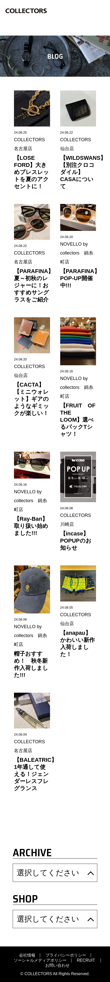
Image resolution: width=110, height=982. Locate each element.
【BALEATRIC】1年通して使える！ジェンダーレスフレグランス (35, 774)
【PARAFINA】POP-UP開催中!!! (80, 278)
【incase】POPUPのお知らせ (75, 540)
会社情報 (27, 955)
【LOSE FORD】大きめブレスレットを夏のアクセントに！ (31, 172)
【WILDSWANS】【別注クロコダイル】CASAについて (83, 172)
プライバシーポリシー (65, 955)
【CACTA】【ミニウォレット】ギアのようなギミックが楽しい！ (31, 399)
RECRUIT (86, 960)
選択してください (48, 872)
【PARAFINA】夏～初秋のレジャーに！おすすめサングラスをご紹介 (34, 285)
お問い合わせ (57, 965)
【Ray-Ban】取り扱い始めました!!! (31, 526)
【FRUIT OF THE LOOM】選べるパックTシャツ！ (80, 419)
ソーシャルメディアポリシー (40, 960)
